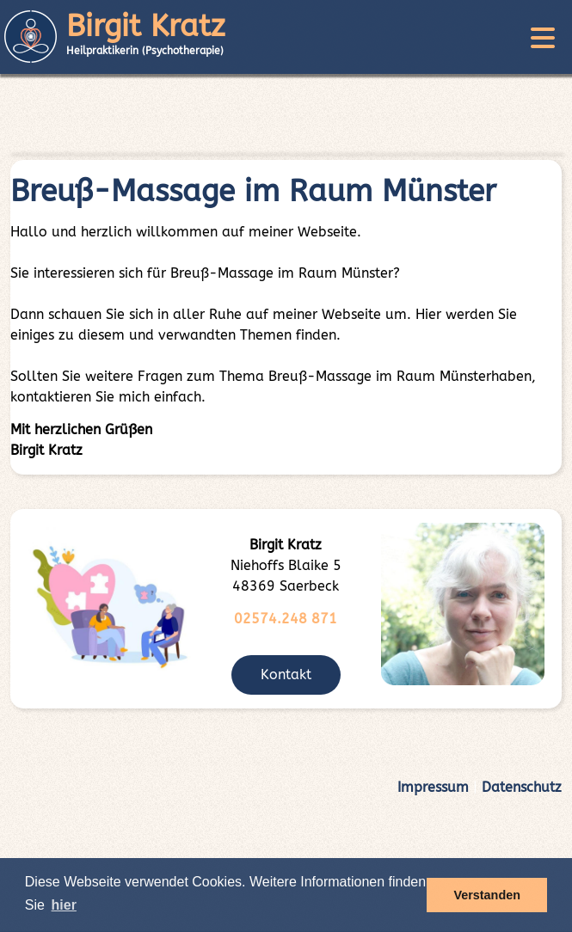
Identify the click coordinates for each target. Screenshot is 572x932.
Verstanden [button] (486, 895)
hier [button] (64, 905)
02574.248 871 (285, 618)
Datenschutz (522, 787)
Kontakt (286, 674)
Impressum (433, 787)
